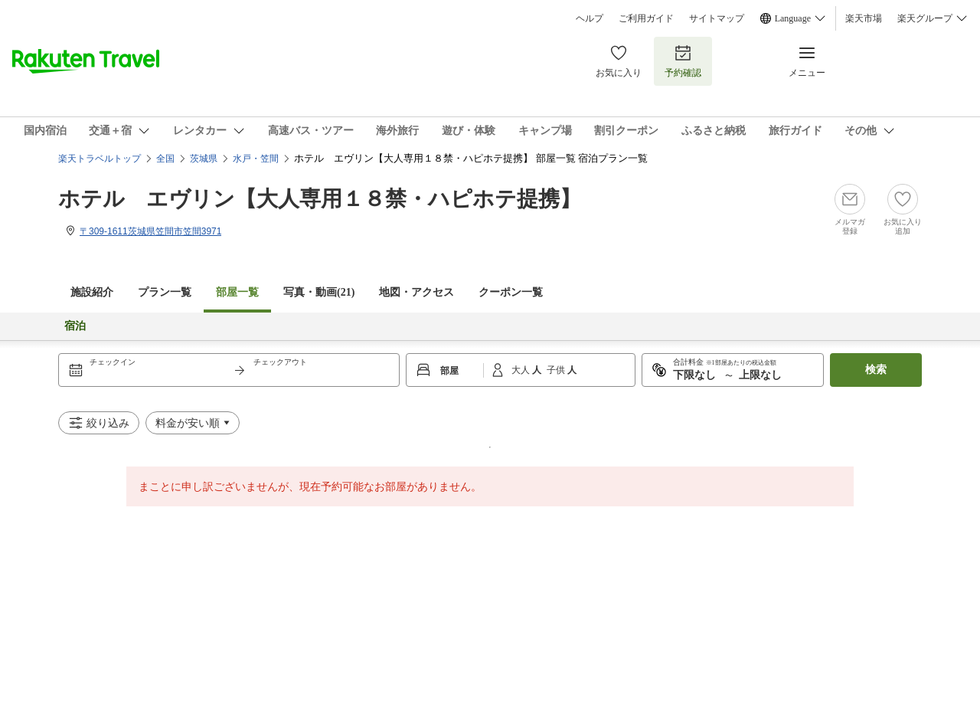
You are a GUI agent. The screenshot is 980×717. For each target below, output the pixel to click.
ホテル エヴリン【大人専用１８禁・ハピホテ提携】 (319, 199)
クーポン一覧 (511, 292)
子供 (557, 370)
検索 (876, 369)
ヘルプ (589, 18)
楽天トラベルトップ (99, 158)
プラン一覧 (164, 292)
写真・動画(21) (318, 292)
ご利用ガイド (646, 18)
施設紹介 (91, 292)
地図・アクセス (416, 292)
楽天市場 (863, 18)
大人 (521, 370)
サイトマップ (716, 18)
